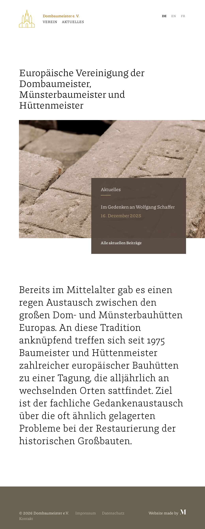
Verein (50, 21)
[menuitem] (164, 16)
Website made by (167, 513)
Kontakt (26, 518)
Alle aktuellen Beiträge (121, 242)
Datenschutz (113, 513)
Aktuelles (73, 21)
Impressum (85, 513)
